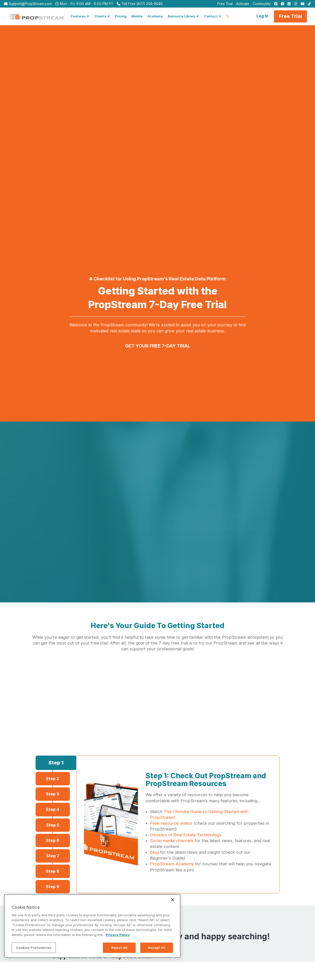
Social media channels (171, 840)
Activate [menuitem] (242, 4)
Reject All (119, 952)
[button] (80, 16)
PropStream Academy (172, 863)
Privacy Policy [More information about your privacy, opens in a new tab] (118, 939)
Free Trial (290, 16)
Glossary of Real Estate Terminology (185, 834)
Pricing (121, 16)
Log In (262, 15)
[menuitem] (274, 4)
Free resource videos (171, 823)
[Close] (172, 904)
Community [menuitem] (262, 4)
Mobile (136, 16)
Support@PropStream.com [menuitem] (28, 4)
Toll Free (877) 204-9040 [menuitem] (140, 4)
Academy (155, 16)
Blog (154, 852)
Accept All (156, 952)
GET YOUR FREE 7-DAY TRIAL (157, 346)
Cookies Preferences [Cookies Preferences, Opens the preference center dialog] (33, 952)
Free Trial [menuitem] (225, 4)
